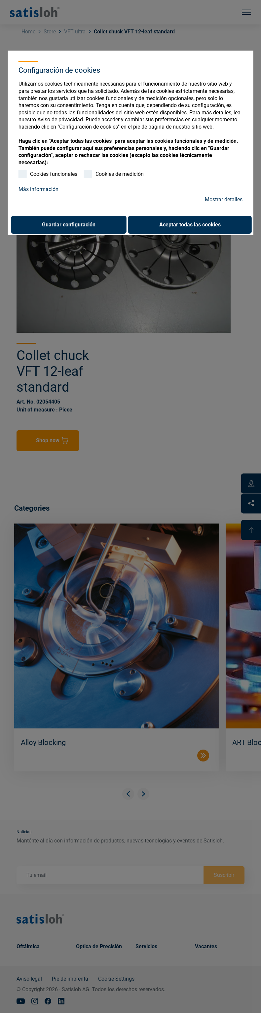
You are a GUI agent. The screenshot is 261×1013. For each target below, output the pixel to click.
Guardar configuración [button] (68, 224)
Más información (38, 189)
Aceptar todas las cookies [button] (190, 224)
